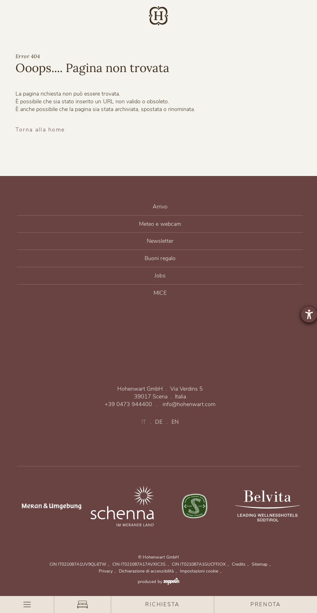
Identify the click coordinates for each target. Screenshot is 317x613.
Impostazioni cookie (200, 571)
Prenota (265, 604)
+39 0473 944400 (128, 404)
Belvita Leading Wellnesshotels (267, 506)
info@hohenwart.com (189, 404)
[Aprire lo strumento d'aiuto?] (309, 314)
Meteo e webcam (160, 224)
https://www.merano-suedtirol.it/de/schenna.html (122, 505)
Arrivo (160, 207)
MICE (160, 293)
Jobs (160, 276)
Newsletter (160, 241)
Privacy (107, 571)
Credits (240, 564)
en (175, 422)
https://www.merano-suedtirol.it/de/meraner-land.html (49, 505)
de (158, 422)
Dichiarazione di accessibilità (147, 571)
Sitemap (261, 564)
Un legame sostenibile (195, 506)
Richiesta (162, 604)
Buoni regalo (160, 258)
